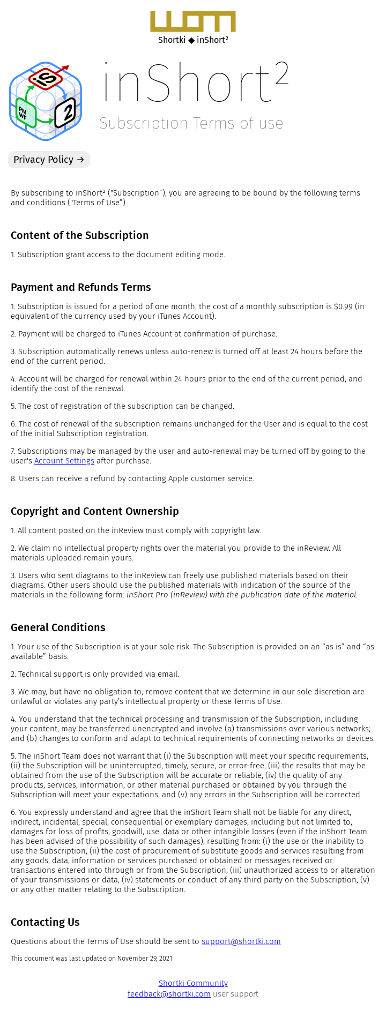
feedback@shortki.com (169, 994)
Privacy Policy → (49, 160)
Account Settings (64, 461)
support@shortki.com (241, 941)
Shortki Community (193, 983)
